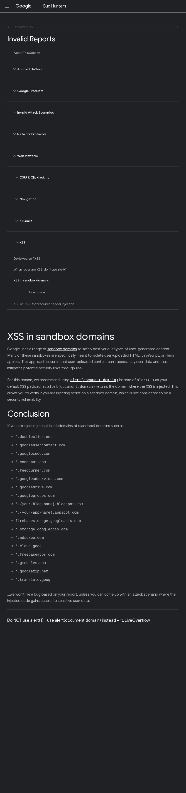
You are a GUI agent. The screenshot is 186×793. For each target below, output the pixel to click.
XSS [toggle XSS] (94, 242)
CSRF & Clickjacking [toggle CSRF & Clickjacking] (94, 177)
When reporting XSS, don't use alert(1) (41, 269)
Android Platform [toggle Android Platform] (93, 69)
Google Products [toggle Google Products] (93, 90)
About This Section (27, 53)
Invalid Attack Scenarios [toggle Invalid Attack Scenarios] (93, 112)
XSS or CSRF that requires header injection (44, 304)
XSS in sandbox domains (31, 280)
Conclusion (37, 292)
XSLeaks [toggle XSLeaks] (94, 220)
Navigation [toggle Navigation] (94, 199)
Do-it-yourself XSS (27, 258)
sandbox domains (62, 349)
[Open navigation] (7, 6)
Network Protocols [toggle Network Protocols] (93, 134)
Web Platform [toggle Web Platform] (93, 156)
